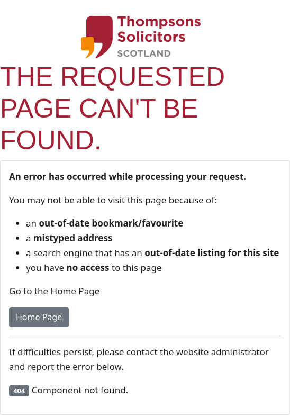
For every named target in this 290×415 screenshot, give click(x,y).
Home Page (39, 317)
